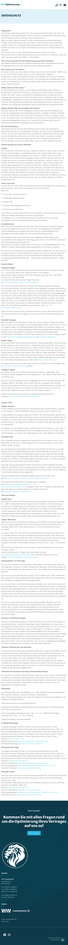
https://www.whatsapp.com (18, 761)
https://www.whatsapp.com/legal (29, 768)
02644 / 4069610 (11, 887)
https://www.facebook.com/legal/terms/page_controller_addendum (31, 337)
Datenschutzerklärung (9, 919)
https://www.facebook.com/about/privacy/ (33, 741)
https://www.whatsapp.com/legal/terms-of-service (37, 765)
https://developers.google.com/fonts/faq (15, 555)
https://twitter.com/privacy (47, 360)
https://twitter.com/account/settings (14, 366)
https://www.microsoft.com (18, 787)
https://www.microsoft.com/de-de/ (29, 795)
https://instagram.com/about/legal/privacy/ (24, 396)
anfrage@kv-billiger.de (9, 895)
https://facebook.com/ (16, 739)
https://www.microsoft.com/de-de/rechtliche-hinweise (38, 792)
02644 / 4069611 (11, 889)
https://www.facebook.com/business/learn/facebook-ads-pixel (26, 478)
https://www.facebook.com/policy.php (17, 491)
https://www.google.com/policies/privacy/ (22, 557)
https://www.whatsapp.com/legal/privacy (33, 763)
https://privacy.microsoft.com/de (29, 790)
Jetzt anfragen (34, 835)
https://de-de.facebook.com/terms (30, 744)
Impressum (5, 921)
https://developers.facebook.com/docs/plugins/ (21, 282)
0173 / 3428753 (11, 891)
